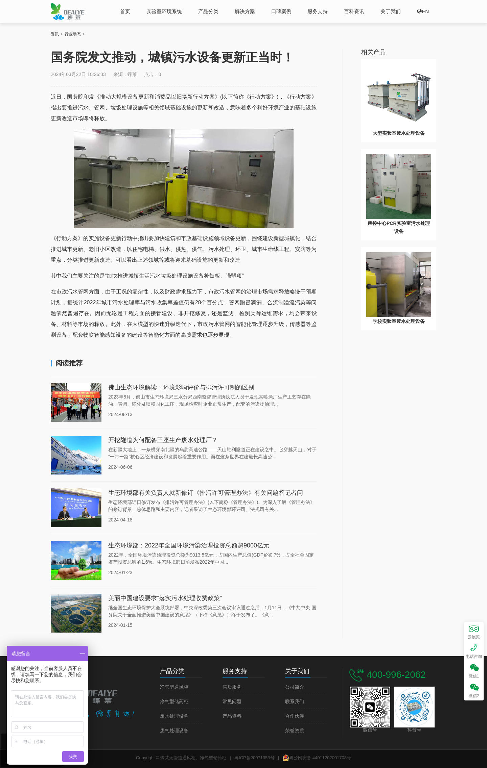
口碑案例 (281, 11)
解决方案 (245, 11)
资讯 (55, 34)
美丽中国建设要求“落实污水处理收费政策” (165, 598)
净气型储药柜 (174, 701)
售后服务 (232, 687)
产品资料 (232, 716)
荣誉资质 (294, 730)
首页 (125, 11)
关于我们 (390, 11)
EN (425, 11)
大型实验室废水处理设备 (399, 133)
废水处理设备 (174, 716)
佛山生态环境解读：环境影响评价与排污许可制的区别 (181, 387)
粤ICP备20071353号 (254, 757)
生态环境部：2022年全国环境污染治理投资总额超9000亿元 (188, 545)
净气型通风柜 (174, 687)
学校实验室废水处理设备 (399, 321)
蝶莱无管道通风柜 (68, 11)
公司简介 (294, 687)
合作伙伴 (294, 716)
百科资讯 (354, 11)
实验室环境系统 (164, 11)
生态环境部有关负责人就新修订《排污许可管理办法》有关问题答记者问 (205, 492)
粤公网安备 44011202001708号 (316, 757)
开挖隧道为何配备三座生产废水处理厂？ (163, 440)
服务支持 (317, 11)
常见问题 (232, 701)
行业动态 (73, 34)
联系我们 (294, 701)
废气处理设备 (174, 730)
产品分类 (208, 11)
